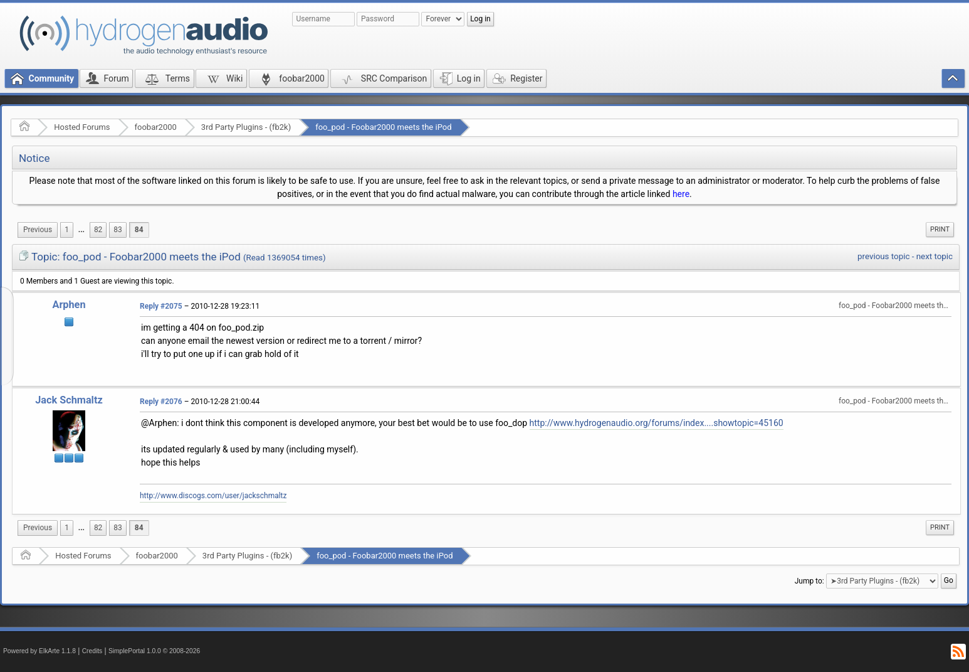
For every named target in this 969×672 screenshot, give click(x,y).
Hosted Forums (82, 127)
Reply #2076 (161, 401)
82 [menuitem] (98, 229)
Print (940, 229)
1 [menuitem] (67, 229)
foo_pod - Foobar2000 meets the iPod (383, 127)
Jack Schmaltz (68, 400)
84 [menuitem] (139, 229)
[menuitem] (38, 230)
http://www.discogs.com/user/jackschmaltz (213, 495)
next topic (934, 256)
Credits (92, 651)
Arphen (68, 305)
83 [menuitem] (117, 229)
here (681, 194)
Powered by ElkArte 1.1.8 (39, 651)
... (81, 229)
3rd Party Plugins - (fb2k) (246, 127)
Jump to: (809, 581)
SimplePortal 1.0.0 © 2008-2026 (154, 651)
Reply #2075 (161, 306)
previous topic (883, 256)
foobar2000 (156, 127)
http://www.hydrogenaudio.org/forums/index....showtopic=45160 (656, 423)
